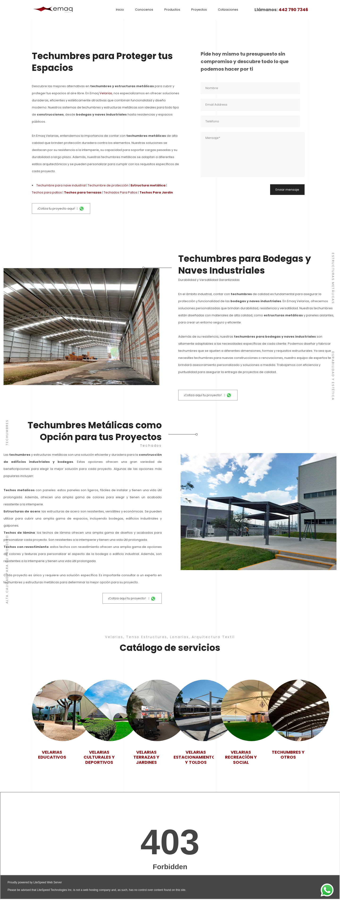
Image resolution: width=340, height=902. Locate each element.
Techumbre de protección (108, 185)
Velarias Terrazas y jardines (146, 757)
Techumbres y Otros (288, 755)
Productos (172, 9)
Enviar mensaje (287, 189)
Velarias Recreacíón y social (241, 757)
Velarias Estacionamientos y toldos (196, 757)
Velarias (105, 93)
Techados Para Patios (120, 192)
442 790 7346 (293, 9)
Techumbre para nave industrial (61, 185)
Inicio (120, 9)
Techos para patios (47, 192)
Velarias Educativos (52, 755)
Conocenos (144, 9)
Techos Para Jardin (156, 192)
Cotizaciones (228, 9)
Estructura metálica (148, 185)
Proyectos (199, 9)
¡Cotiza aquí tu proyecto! (208, 395)
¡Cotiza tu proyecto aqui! (61, 208)
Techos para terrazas (83, 192)
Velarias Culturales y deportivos (99, 757)
